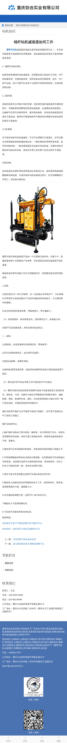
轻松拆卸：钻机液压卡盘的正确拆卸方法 (21, 529)
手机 (25, 739)
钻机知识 (35, 25)
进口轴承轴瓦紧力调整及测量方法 (28, 544)
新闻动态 (25, 25)
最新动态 (9, 563)
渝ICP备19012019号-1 (12, 666)
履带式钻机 (11, 49)
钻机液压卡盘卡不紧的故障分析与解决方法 (22, 523)
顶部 (58, 739)
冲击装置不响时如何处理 (24, 539)
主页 (8, 739)
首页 (18, 25)
